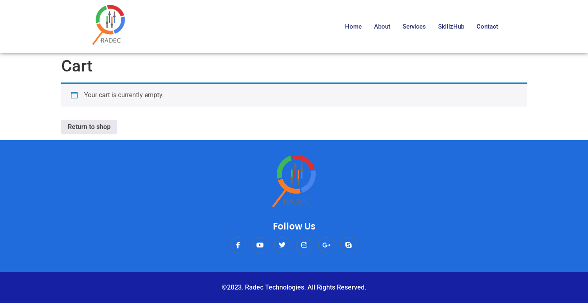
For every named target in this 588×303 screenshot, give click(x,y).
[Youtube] (260, 245)
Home (353, 26)
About (382, 26)
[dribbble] (348, 245)
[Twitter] (282, 245)
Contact (487, 26)
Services (414, 26)
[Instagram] (304, 245)
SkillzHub (451, 26)
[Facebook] (238, 245)
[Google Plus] (326, 245)
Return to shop (89, 127)
